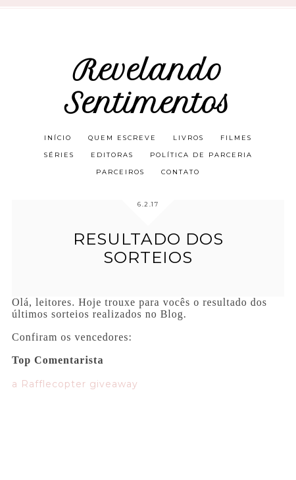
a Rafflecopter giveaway (75, 384)
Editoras (112, 154)
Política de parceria (201, 154)
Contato (180, 172)
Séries (59, 154)
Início (58, 137)
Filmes (236, 137)
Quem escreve (122, 137)
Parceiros (120, 172)
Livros (188, 137)
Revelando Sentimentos (148, 87)
